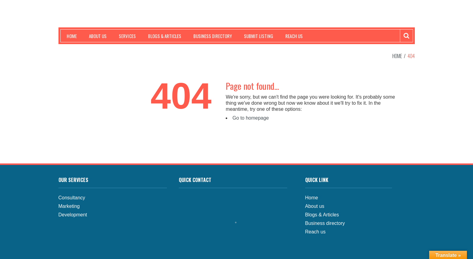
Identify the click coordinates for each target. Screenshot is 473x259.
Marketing (69, 206)
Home (72, 36)
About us (98, 36)
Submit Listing (258, 36)
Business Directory (212, 36)
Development (72, 214)
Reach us (294, 36)
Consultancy (71, 197)
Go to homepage (250, 118)
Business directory (325, 223)
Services (127, 36)
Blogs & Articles (164, 36)
